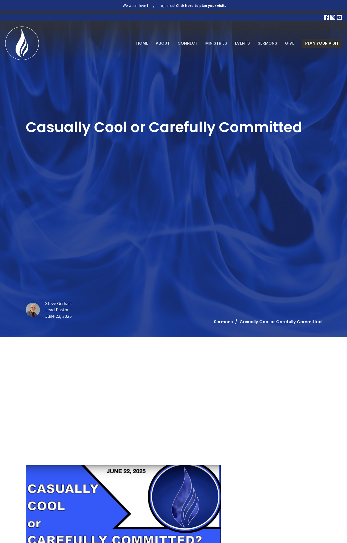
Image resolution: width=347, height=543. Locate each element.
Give (289, 43)
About (163, 43)
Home (142, 43)
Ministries (216, 43)
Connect (188, 43)
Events (242, 43)
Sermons (267, 43)
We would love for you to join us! (174, 5)
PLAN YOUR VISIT (322, 43)
